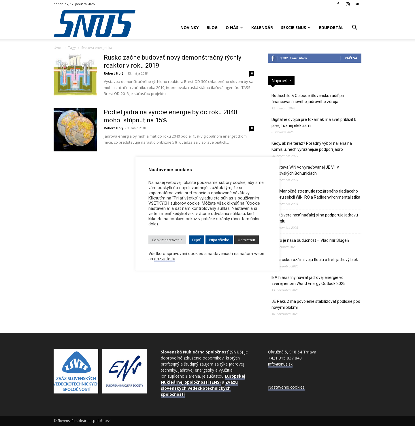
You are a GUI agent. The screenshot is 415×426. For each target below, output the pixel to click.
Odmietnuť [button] (246, 240)
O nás (234, 27)
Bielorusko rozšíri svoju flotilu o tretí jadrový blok (314, 259)
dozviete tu (164, 258)
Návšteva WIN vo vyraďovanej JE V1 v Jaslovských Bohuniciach (305, 170)
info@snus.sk (280, 364)
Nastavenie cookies (286, 387)
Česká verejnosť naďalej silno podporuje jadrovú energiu (314, 218)
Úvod (58, 47)
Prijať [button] (196, 240)
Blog (212, 27)
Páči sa (351, 58)
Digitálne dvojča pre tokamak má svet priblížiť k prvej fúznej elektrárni (313, 122)
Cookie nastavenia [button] (167, 240)
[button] (354, 28)
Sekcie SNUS (296, 27)
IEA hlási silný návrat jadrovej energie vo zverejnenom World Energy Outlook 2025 (308, 280)
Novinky (189, 27)
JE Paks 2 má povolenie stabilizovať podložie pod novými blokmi (315, 304)
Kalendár (262, 27)
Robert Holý (113, 73)
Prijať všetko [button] (219, 240)
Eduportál (331, 27)
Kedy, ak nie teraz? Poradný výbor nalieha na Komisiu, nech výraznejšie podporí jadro (311, 146)
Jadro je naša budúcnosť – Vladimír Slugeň (310, 240)
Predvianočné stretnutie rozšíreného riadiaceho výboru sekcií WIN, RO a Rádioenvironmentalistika (315, 194)
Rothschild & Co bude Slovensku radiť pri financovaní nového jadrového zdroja (307, 98)
